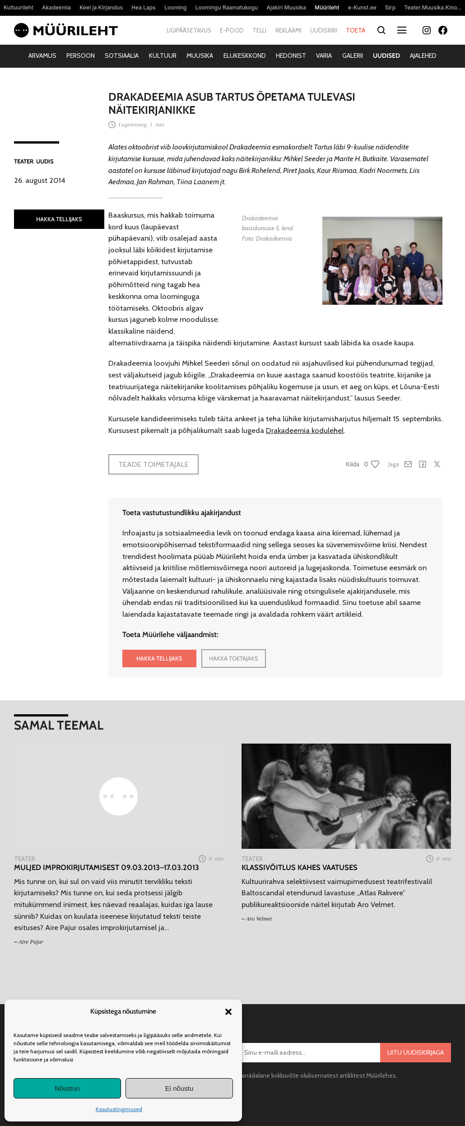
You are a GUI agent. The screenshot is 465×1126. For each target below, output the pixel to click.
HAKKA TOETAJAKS (233, 658)
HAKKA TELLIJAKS (59, 219)
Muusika (199, 55)
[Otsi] (381, 30)
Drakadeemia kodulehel (305, 430)
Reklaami (288, 30)
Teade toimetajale (153, 464)
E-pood (232, 30)
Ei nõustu (179, 1088)
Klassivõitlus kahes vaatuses (300, 867)
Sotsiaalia (122, 55)
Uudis (45, 161)
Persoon (80, 55)
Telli (259, 30)
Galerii (352, 55)
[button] (228, 1011)
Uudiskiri (323, 30)
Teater (23, 161)
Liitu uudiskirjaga (415, 1052)
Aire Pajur (31, 941)
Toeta (355, 30)
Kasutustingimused (119, 1109)
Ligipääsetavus (189, 30)
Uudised (386, 55)
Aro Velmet (259, 918)
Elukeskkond (244, 55)
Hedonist (291, 55)
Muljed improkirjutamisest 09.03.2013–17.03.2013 (106, 867)
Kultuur (163, 55)
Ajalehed (423, 55)
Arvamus (42, 55)
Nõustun (67, 1088)
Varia (324, 55)
